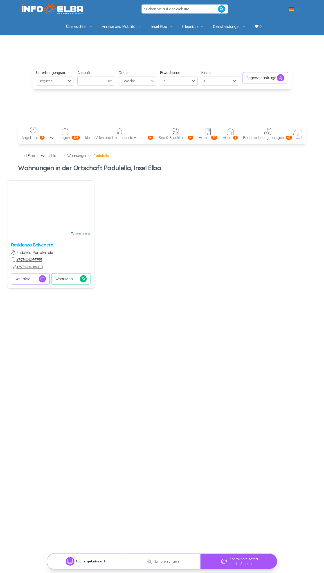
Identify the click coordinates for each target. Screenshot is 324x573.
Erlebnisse (193, 26)
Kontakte (30, 278)
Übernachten (79, 26)
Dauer (124, 72)
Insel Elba (162, 26)
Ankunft (83, 72)
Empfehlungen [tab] (162, 560)
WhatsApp (70, 278)
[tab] (85, 560)
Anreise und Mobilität (122, 26)
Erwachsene (170, 72)
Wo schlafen (51, 155)
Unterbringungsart (51, 72)
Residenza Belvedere (32, 245)
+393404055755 (29, 259)
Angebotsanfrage (265, 77)
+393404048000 (29, 267)
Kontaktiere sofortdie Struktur (239, 560)
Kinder (206, 72)
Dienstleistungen (229, 26)
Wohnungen (77, 155)
